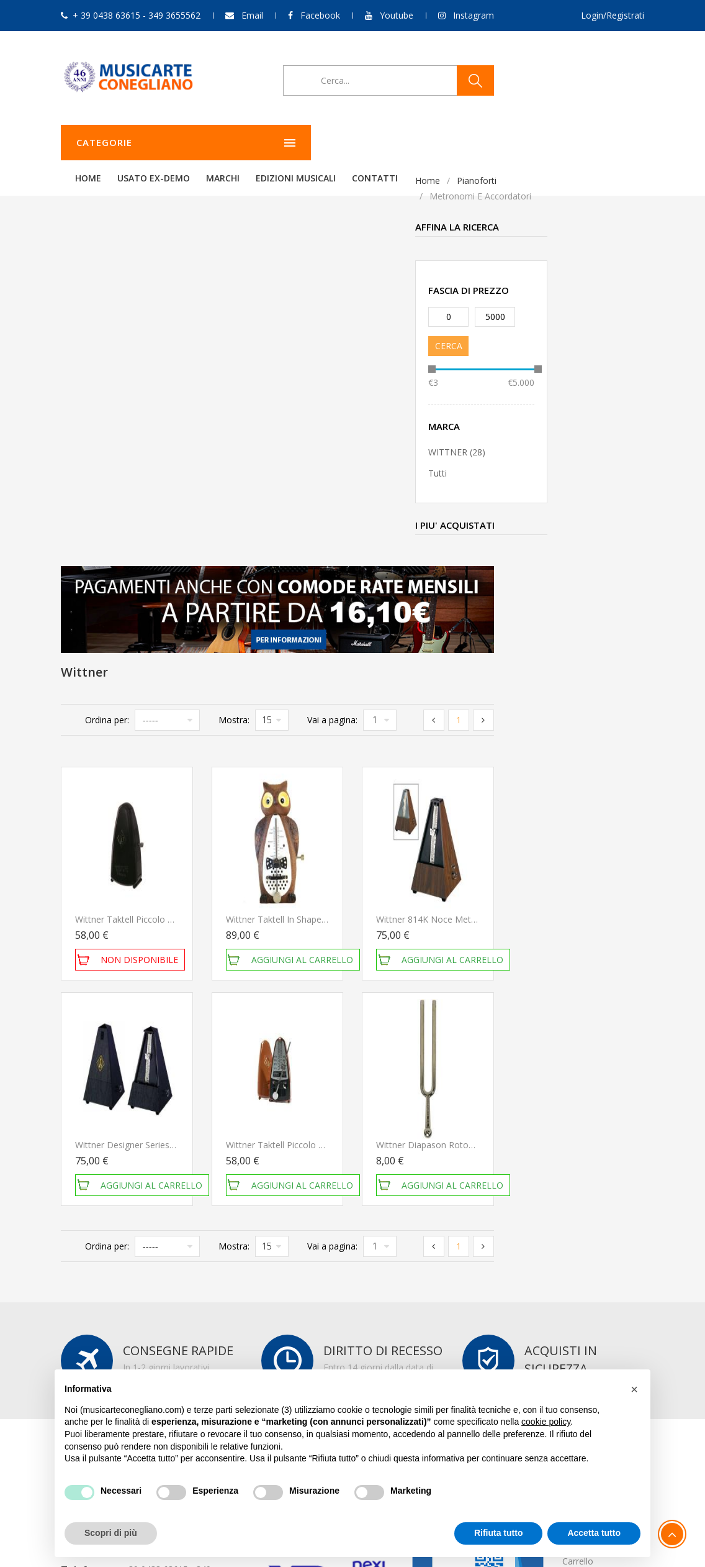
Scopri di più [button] (110, 1533)
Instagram (473, 15)
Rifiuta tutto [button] (498, 1533)
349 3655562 (146, 1212)
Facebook (320, 15)
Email (252, 15)
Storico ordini (589, 1157)
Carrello (577, 1174)
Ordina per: (258, 333)
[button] (634, 1389)
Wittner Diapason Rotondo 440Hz (595, 758)
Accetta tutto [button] (594, 1533)
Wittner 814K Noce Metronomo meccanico (614, 532)
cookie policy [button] (545, 1422)
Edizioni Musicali (451, 142)
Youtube (396, 15)
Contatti (530, 142)
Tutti (83, 473)
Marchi (378, 142)
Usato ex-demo (308, 142)
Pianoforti (122, 180)
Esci (570, 1191)
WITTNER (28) (102, 452)
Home (243, 142)
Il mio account (590, 1140)
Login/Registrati (612, 15)
